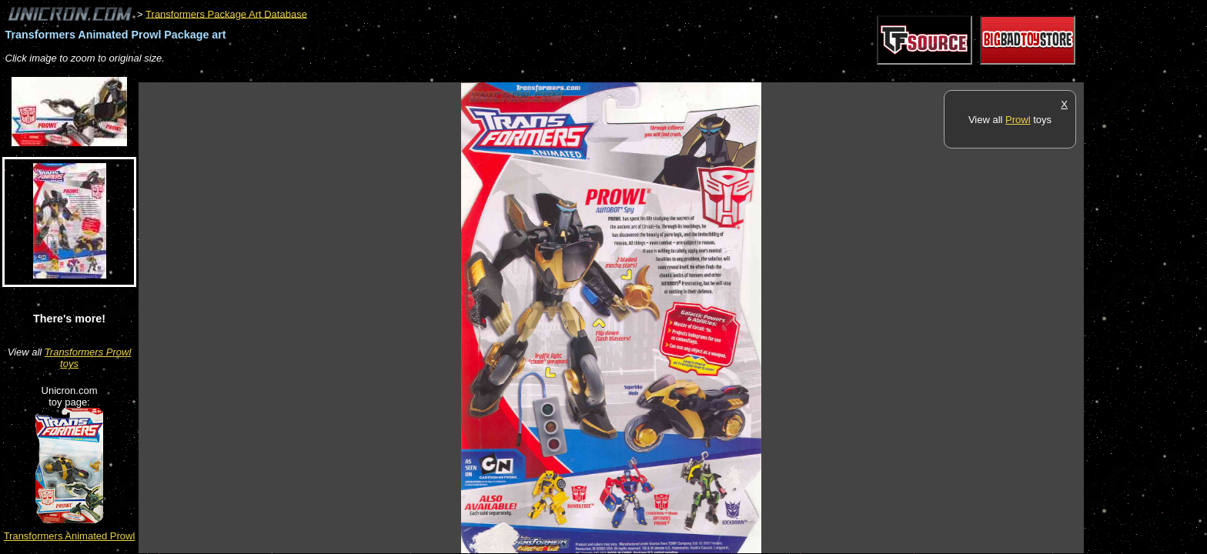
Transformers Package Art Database (226, 13)
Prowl (1018, 119)
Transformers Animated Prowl (69, 536)
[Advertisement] (419, 74)
